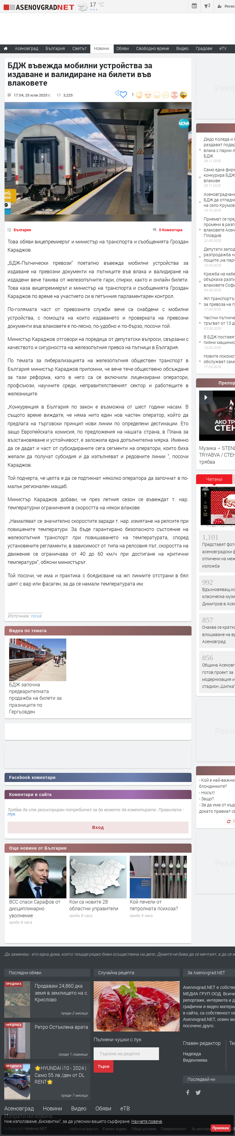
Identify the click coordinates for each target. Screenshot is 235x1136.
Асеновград (19, 1108)
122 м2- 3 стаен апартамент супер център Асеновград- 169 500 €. (62, 993)
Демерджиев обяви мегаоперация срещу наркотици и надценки (34, 908)
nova (36, 616)
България (22, 229)
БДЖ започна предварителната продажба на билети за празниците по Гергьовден (35, 698)
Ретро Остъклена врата (61, 1065)
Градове (204, 48)
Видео (78, 1108)
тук (11, 814)
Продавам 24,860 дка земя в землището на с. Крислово (61, 1031)
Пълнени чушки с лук (117, 1039)
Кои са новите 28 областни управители (154, 904)
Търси (103, 1066)
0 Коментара (170, 229)
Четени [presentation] (214, 479)
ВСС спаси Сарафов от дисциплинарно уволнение (95, 908)
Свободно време (152, 48)
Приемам (221, 1128)
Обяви (103, 1108)
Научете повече (146, 1121)
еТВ (125, 1108)
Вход (98, 827)
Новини (101, 48)
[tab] (214, 481)
